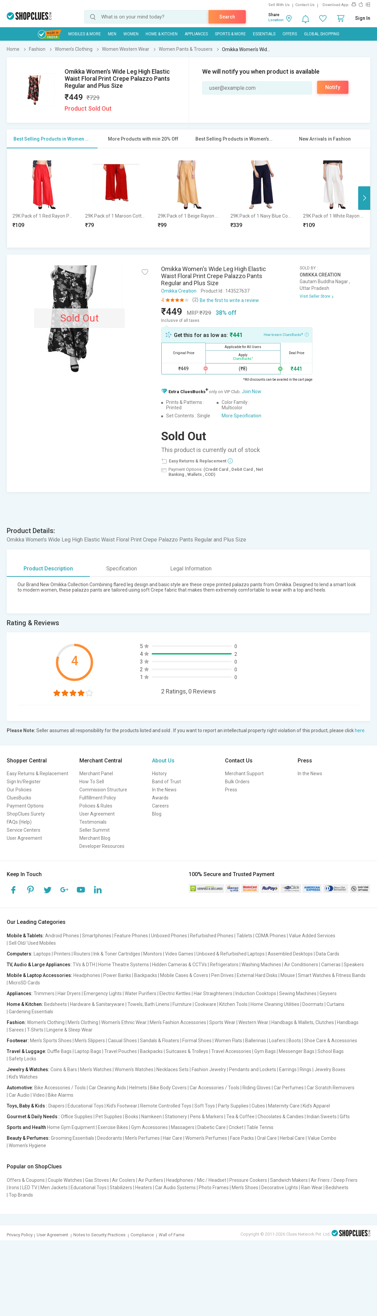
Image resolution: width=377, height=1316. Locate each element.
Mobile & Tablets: (25, 935)
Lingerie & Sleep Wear (69, 1029)
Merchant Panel (96, 773)
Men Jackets (54, 1187)
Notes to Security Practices (99, 1234)
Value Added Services (312, 935)
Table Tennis (260, 1127)
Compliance (142, 1234)
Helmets (138, 1087)
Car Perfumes (289, 1087)
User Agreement (24, 838)
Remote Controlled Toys (165, 1105)
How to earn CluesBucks (286, 334)
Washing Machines (261, 964)
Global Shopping (321, 34)
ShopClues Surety (26, 814)
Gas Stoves (97, 1180)
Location (276, 20)
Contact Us (304, 5)
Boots (295, 1040)
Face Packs (242, 1138)
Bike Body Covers (168, 1087)
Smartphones (96, 935)
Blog (156, 814)
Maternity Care (284, 1105)
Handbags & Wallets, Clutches (302, 1022)
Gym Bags (265, 1051)
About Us (163, 760)
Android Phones (62, 935)
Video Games (179, 953)
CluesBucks (19, 797)
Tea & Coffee (240, 1116)
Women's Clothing (46, 1022)
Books (131, 1116)
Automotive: (20, 1087)
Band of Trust (166, 781)
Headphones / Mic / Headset (196, 1180)
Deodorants (109, 1138)
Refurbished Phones (211, 935)
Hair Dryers (69, 993)
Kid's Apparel (316, 1105)
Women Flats (228, 1040)
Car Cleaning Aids (107, 1087)
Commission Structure (103, 789)
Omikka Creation (178, 291)
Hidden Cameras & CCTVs (179, 964)
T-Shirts (35, 1029)
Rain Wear (312, 1187)
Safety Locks (22, 1058)
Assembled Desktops (290, 953)
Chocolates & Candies (281, 1116)
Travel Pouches (120, 1051)
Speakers (354, 964)
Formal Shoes (197, 1040)
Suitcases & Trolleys (187, 1051)
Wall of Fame (171, 1234)
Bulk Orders (237, 781)
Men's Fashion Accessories (178, 1022)
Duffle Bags (59, 1051)
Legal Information (191, 568)
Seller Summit (94, 830)
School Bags (330, 1051)
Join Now (251, 391)
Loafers (277, 1040)
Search (227, 17)
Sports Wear (222, 1022)
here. (360, 730)
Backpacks (145, 975)
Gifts (345, 1116)
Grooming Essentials (72, 1138)
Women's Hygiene (27, 1145)
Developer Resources (101, 846)
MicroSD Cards (24, 982)
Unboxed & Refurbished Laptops (230, 953)
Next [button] (364, 198)
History (159, 773)
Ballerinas (255, 1040)
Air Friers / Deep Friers (334, 1180)
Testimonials (93, 822)
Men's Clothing (83, 1022)
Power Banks (117, 975)
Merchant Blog (94, 838)
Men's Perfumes (142, 1138)
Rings (305, 1069)
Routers (82, 953)
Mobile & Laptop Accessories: (39, 975)
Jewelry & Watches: (28, 1069)
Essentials (264, 34)
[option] (43, 198)
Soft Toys (204, 1105)
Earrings (288, 1069)
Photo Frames (214, 1187)
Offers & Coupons (26, 1180)
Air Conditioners (301, 964)
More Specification (241, 415)
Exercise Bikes (113, 1127)
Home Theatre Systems (123, 964)
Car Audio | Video (27, 1095)
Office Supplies (76, 1116)
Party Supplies (233, 1105)
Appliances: (20, 993)
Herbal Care (292, 1138)
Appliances (196, 34)
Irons (14, 1187)
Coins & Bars (63, 1069)
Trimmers (44, 993)
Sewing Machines (297, 993)
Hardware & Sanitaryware (97, 1004)
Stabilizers (121, 1187)
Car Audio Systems (175, 1187)
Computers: (20, 953)
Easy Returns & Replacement (37, 773)
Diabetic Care (211, 1127)
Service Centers (23, 830)
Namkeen (151, 1116)
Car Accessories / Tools (214, 1087)
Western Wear (253, 1022)
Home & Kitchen (162, 34)
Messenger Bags (296, 1051)
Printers (62, 953)
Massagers (182, 1127)
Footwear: (18, 1040)
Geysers (328, 993)
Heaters (143, 1187)
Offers (289, 34)
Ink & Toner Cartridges (116, 953)
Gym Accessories (149, 1127)
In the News (164, 789)
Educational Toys (86, 1105)
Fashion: (16, 1022)
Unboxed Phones (169, 935)
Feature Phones (131, 935)
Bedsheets (55, 1004)
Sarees (16, 1029)
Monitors (152, 953)
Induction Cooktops (255, 993)
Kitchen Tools (233, 1004)
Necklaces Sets (172, 1069)
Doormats (313, 1004)
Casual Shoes (122, 1040)
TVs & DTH (84, 964)
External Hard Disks (257, 975)
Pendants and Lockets (252, 1069)
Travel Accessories (231, 1051)
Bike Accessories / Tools (60, 1087)
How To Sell (91, 781)
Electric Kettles (175, 993)
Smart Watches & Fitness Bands (332, 975)
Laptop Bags (88, 1051)
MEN (112, 34)
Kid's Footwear (122, 1105)
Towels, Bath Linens (148, 1004)
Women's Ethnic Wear (124, 1022)
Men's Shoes (245, 1187)
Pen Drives (222, 975)
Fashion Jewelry (209, 1069)
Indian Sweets (322, 1116)
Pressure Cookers (248, 1180)
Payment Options (25, 806)
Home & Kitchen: (25, 1004)
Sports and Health (26, 1127)
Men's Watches (96, 1069)
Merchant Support (244, 773)
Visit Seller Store (315, 296)
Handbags (348, 1022)
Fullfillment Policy (97, 797)
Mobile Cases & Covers (184, 975)
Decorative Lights (279, 1187)
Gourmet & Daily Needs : (33, 1116)
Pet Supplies (109, 1116)
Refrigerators (224, 964)
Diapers (56, 1105)
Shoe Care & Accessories (330, 1040)
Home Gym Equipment (71, 1127)
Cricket (236, 1127)
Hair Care (172, 1138)
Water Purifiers (140, 993)
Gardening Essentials (31, 1011)
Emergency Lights (103, 993)
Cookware (205, 1004)
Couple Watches (65, 1180)
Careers (160, 806)
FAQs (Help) (19, 822)
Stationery (176, 1116)
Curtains (335, 1004)
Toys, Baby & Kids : (27, 1105)
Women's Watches (134, 1069)
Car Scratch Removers (330, 1087)
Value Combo (322, 1138)
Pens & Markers (206, 1116)
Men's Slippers (90, 1040)
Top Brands (21, 1195)
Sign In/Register (24, 781)
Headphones (86, 975)
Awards (160, 797)
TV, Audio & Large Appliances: (39, 964)
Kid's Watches (23, 1077)
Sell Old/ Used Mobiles (32, 943)
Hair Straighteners (213, 993)
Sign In (362, 18)
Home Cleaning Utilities (275, 1004)
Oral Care (267, 1138)
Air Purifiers (150, 1180)
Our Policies (19, 789)
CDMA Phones (270, 935)
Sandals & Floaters (159, 1040)
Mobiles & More (84, 34)
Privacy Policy (20, 1234)
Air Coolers (123, 1180)
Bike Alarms (60, 1095)
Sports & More (230, 34)
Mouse (287, 975)
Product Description (48, 568)
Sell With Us (279, 5)
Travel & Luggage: (26, 1051)
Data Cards (327, 953)
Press (231, 789)
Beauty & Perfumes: (28, 1138)
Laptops (42, 953)
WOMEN (131, 34)
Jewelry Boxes (329, 1069)
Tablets (244, 935)
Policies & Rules (95, 806)
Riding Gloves (256, 1087)
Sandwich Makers (289, 1180)
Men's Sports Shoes (51, 1040)
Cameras (331, 964)
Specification (121, 568)
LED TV (29, 1187)
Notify (332, 87)
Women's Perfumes (206, 1138)
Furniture (182, 1004)
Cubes (258, 1105)
